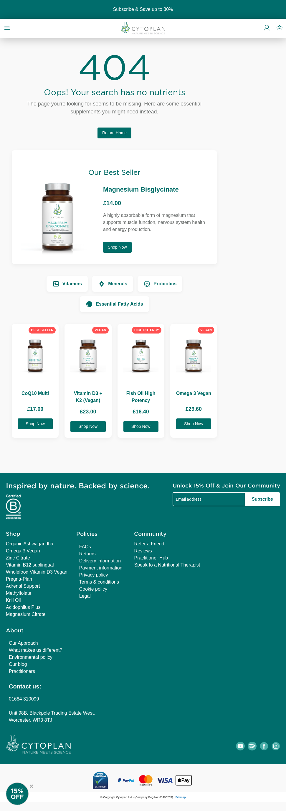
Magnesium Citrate (25, 614)
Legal (85, 596)
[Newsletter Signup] (23, 793)
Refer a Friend (149, 543)
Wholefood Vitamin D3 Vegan (36, 571)
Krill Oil (13, 600)
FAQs (85, 546)
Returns (87, 553)
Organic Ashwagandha (29, 543)
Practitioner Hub (151, 557)
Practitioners (22, 671)
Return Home (114, 132)
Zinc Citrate (18, 557)
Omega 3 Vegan (23, 550)
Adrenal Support (23, 586)
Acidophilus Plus (23, 607)
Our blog (18, 664)
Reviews (143, 550)
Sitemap (180, 797)
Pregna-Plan (19, 579)
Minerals (112, 283)
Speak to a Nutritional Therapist (167, 564)
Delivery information (100, 560)
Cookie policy (93, 589)
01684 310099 (24, 698)
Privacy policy (93, 574)
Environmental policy (30, 657)
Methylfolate (18, 593)
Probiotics (159, 283)
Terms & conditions (99, 581)
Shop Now (117, 247)
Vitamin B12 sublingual (30, 564)
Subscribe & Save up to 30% (143, 9)
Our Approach (23, 643)
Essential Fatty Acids (114, 304)
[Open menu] (7, 27)
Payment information (101, 567)
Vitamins (67, 283)
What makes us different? (35, 650)
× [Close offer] (31, 785)
